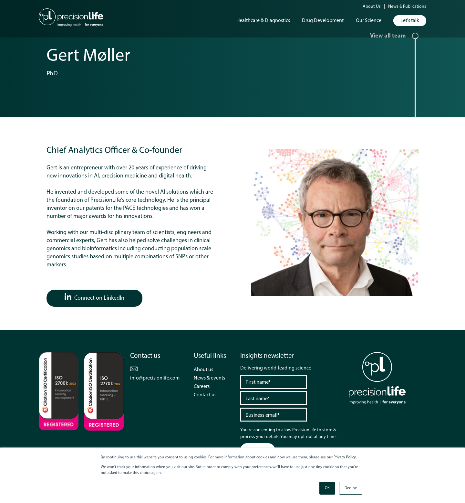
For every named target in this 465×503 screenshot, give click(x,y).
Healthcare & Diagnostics (263, 20)
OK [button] (327, 488)
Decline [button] (351, 488)
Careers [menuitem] (202, 386)
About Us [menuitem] (372, 6)
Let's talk (409, 20)
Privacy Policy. (345, 457)
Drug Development (323, 20)
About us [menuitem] (203, 369)
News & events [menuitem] (209, 378)
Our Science (368, 20)
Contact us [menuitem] (205, 395)
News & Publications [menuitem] (407, 6)
